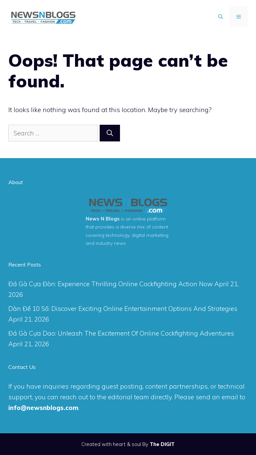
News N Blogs (103, 219)
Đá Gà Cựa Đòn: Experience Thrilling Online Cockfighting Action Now (110, 284)
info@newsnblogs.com (43, 408)
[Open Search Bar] (221, 17)
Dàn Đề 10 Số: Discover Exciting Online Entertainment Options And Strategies (122, 309)
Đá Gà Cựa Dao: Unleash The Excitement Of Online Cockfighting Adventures (121, 333)
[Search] (110, 133)
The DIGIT (162, 444)
